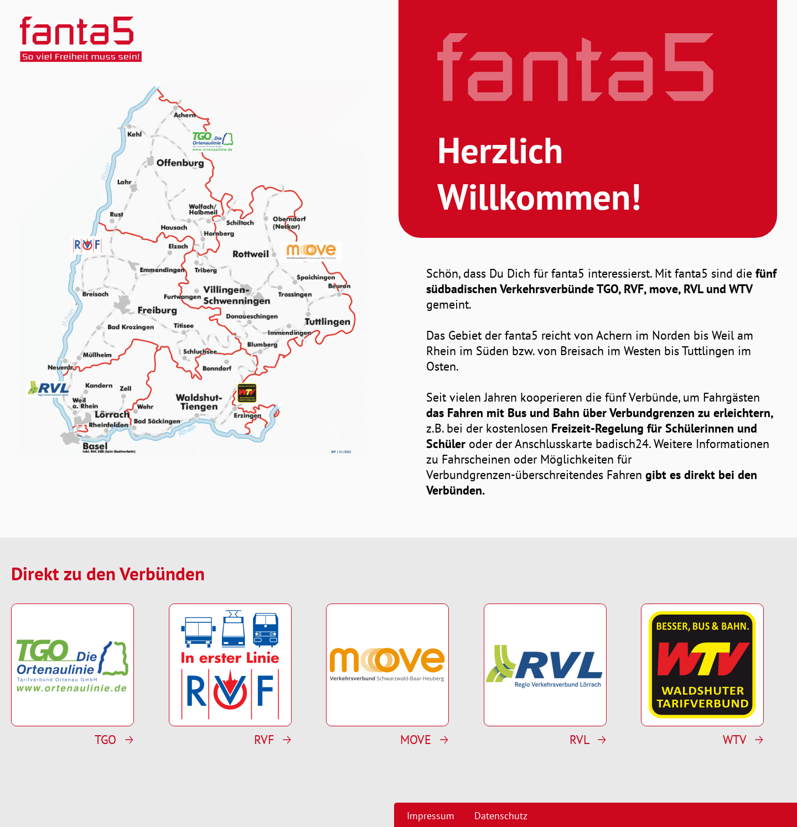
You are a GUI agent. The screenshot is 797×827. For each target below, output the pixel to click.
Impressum (430, 815)
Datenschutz (500, 815)
